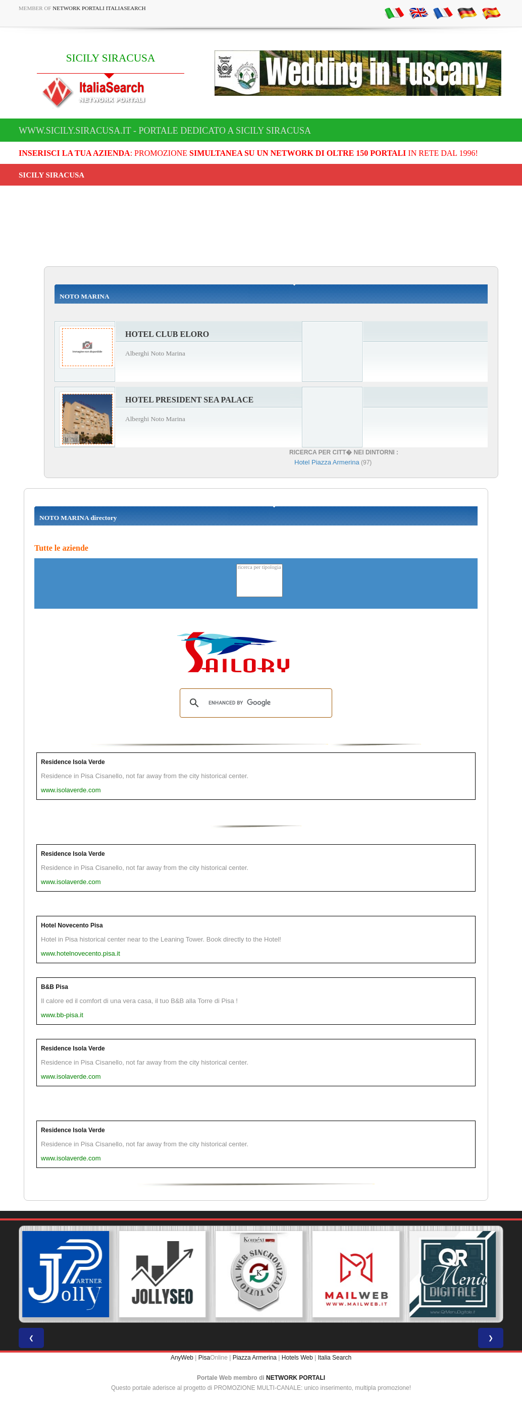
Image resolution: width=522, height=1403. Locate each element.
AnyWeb (182, 1357)
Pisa (204, 1357)
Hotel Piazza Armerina (326, 462)
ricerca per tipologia (259, 567)
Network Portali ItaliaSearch (99, 8)
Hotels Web (297, 1357)
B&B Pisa (54, 986)
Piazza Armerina (255, 1357)
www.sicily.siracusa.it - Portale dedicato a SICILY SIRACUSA (165, 131)
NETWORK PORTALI (295, 1377)
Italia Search (334, 1357)
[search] (254, 703)
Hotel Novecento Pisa (72, 925)
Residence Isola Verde (73, 762)
